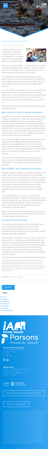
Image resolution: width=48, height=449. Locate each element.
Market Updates (7, 311)
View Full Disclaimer (16, 404)
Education (5, 299)
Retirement (6, 304)
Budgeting (19, 277)
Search (8, 287)
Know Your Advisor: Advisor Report (23, 393)
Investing (5, 308)
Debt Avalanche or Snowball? (15, 41)
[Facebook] (4, 359)
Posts (11, 277)
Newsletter (6, 306)
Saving (4, 297)
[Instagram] (7, 359)
